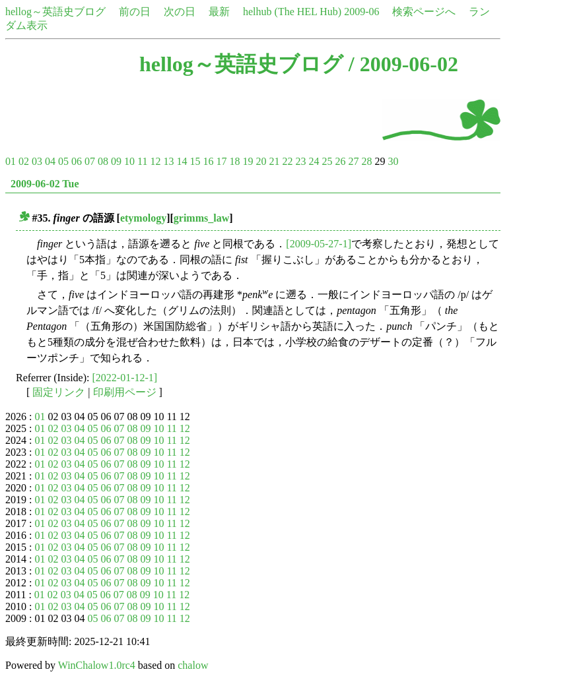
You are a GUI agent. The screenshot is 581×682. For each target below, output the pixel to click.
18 (234, 161)
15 (194, 161)
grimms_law (201, 218)
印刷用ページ (124, 392)
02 (23, 161)
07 (90, 161)
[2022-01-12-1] (125, 377)
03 (37, 161)
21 (274, 161)
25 (327, 161)
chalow (193, 665)
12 (155, 161)
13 (168, 161)
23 (300, 161)
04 (50, 161)
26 (340, 161)
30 (393, 161)
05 (63, 161)
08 (103, 161)
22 (287, 161)
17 (221, 161)
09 (116, 161)
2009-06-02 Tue (45, 183)
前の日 (135, 11)
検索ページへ (424, 11)
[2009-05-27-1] (318, 243)
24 (313, 161)
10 (129, 161)
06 (76, 161)
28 (366, 161)
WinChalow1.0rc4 (96, 665)
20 (261, 161)
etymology (143, 218)
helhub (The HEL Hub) (292, 11)
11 (142, 161)
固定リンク (58, 392)
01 (10, 161)
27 (353, 161)
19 (247, 161)
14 (181, 161)
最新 (219, 11)
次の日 (179, 11)
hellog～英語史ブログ (55, 11)
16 (208, 161)
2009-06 (361, 11)
